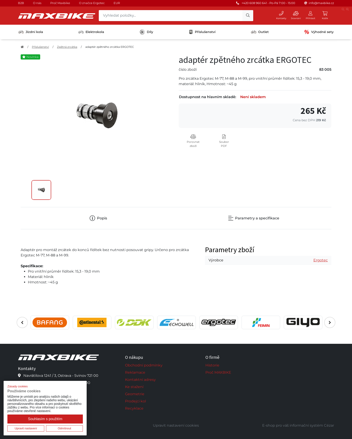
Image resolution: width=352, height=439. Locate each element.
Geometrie (134, 394)
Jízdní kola (30, 32)
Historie (212, 365)
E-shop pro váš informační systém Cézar (298, 425)
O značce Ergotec (92, 3)
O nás (37, 3)
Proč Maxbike (60, 3)
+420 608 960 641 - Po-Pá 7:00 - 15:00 (268, 3)
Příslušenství (202, 32)
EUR (117, 3)
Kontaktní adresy (140, 379)
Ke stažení (134, 387)
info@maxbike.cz (321, 3)
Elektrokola (91, 32)
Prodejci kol (135, 401)
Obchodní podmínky (144, 365)
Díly (146, 32)
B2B (21, 3)
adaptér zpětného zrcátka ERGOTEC (109, 47)
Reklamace (135, 372)
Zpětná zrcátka (67, 47)
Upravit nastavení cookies (176, 425)
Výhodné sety (319, 32)
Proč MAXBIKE (218, 372)
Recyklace (134, 408)
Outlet (260, 32)
